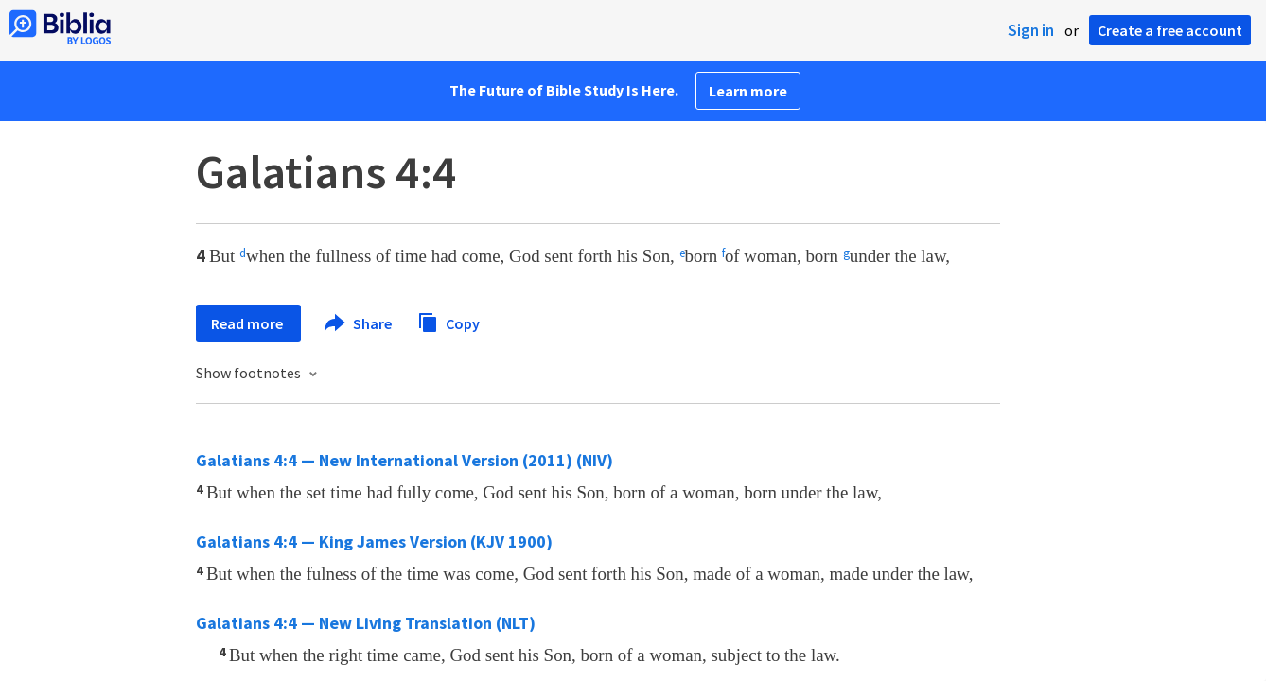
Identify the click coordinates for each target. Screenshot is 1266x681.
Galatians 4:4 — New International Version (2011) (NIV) (404, 460)
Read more (248, 323)
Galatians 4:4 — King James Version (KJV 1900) (374, 541)
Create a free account (1170, 30)
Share (359, 323)
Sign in (1031, 30)
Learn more (748, 90)
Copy (448, 321)
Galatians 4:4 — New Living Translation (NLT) (366, 623)
